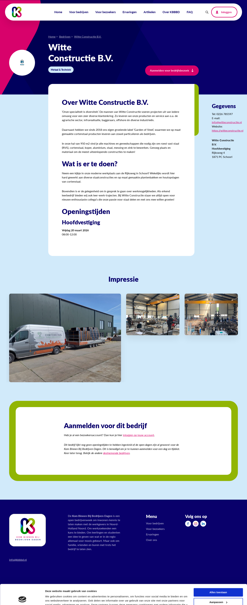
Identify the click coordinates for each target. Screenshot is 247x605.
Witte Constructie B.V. (87, 37)
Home (52, 37)
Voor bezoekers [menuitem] (105, 12)
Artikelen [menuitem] (150, 12)
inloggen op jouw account (138, 435)
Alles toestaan (218, 572)
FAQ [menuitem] (190, 12)
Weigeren (218, 591)
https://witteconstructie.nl (227, 130)
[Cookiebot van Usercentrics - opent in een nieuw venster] (22, 598)
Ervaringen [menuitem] (130, 12)
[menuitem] (188, 524)
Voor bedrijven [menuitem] (78, 12)
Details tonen (53, 598)
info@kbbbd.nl (18, 560)
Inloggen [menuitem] (226, 12)
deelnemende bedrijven (116, 453)
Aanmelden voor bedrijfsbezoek (169, 70)
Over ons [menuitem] (151, 540)
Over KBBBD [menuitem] (171, 12)
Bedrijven (64, 37)
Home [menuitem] (58, 12)
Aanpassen (218, 581)
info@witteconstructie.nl (227, 122)
